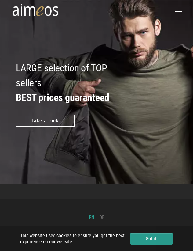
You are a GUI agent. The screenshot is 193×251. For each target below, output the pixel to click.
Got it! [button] (152, 238)
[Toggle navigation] (178, 10)
